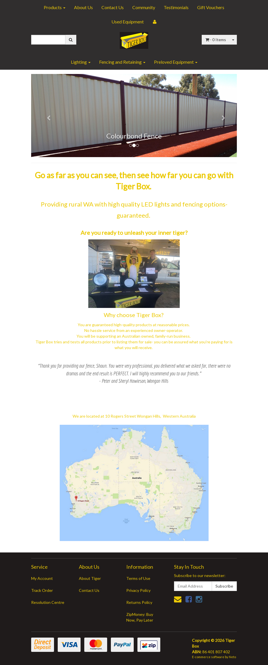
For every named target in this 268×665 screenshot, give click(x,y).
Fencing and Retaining (122, 62)
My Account (42, 578)
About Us (83, 7)
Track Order (42, 590)
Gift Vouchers (210, 7)
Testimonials (176, 7)
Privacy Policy (138, 590)
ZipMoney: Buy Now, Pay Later (139, 617)
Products (54, 7)
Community (143, 7)
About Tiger (90, 578)
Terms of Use (138, 578)
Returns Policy (139, 602)
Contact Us (112, 7)
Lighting (81, 62)
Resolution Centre (47, 602)
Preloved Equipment (175, 62)
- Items (215, 39)
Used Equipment (127, 21)
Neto (232, 657)
